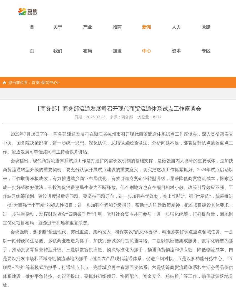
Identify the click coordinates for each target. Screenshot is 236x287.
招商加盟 (117, 39)
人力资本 (176, 39)
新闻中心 (146, 39)
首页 (32, 39)
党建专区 (206, 39)
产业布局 (87, 39)
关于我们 (57, 39)
